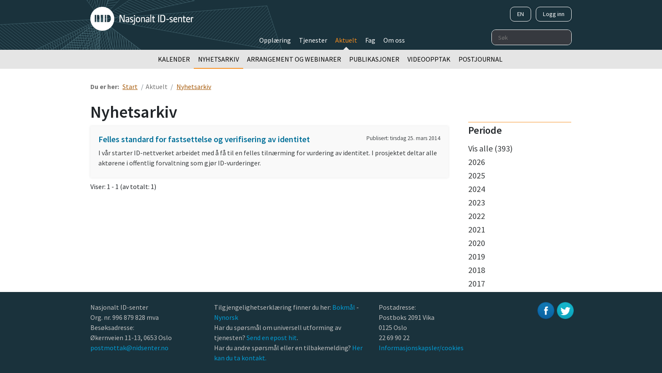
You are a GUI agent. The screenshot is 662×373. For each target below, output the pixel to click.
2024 (476, 189)
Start (130, 86)
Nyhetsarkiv (218, 59)
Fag (370, 40)
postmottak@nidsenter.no (129, 347)
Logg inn (553, 14)
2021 (476, 229)
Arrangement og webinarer (294, 59)
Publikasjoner (374, 59)
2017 (476, 283)
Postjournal (480, 59)
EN (520, 14)
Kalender (174, 59)
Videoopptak (428, 59)
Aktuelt (346, 40)
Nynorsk (226, 317)
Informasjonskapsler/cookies (421, 347)
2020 (476, 243)
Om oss (394, 40)
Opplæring (275, 40)
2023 (476, 202)
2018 (476, 270)
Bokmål (344, 307)
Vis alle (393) (490, 148)
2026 (476, 162)
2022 (476, 216)
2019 (476, 256)
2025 (476, 175)
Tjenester (313, 40)
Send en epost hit (272, 337)
